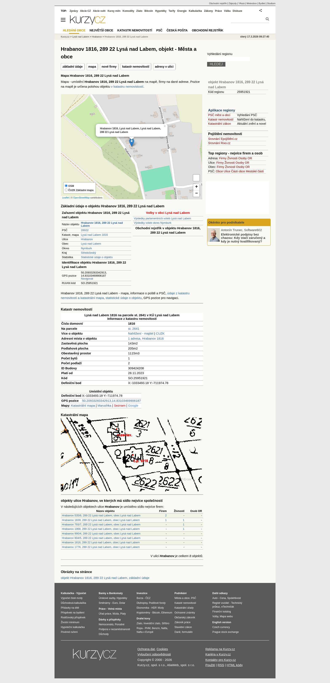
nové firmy (109, 66)
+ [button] (196, 187)
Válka (227, 10)
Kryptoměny (143, 612)
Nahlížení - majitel (140, 333)
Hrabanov (87, 239)
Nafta (164, 628)
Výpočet (81, 593)
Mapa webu (226, 616)
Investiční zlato (152, 623)
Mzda (116, 613)
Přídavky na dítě (70, 607)
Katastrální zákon (219, 123)
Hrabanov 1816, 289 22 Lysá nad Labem (126, 36)
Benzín (156, 628)
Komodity (128, 10)
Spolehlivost (234, 598)
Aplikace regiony (221, 110)
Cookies (162, 649)
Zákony (208, 10)
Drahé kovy (143, 618)
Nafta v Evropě (145, 632)
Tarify (172, 10)
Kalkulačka (195, 10)
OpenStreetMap (81, 197)
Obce (219, 171)
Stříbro (165, 623)
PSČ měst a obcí (219, 115)
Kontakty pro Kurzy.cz (220, 660)
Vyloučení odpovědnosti (154, 654)
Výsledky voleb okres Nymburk (152, 222)
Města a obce (182, 598)
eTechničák (227, 606)
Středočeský (88, 252)
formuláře (187, 632)
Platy (123, 613)
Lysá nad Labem (91, 243)
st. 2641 (133, 328)
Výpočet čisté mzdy (71, 598)
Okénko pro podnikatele (226, 222)
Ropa (140, 628)
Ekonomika (143, 607)
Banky (102, 593)
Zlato (139, 10)
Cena (223, 598)
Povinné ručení (69, 632)
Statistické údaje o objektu (97, 257)
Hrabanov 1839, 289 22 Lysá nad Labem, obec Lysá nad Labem (101, 520)
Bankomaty (116, 593)
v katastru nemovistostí (127, 86)
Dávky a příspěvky (110, 619)
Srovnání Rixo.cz (219, 143)
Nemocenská (106, 624)
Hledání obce (74, 30)
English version (221, 622)
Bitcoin (148, 10)
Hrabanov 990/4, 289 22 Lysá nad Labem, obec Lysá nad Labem (101, 533)
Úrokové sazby (107, 598)
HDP (153, 607)
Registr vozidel (220, 602)
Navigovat (87, 278)
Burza (140, 598)
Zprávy (74, 10)
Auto (215, 598)
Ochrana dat (146, 649)
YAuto (242, 3)
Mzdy (161, 607)
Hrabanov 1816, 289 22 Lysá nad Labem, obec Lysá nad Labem (101, 542)
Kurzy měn (114, 10)
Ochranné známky (184, 612)
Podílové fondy (157, 602)
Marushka (104, 405)
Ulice (227, 171)
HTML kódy (235, 665)
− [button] (196, 193)
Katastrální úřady (184, 607)
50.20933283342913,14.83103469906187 (111, 400)
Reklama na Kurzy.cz (220, 649)
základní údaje (73, 66)
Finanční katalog (221, 611)
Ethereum (166, 612)
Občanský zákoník (184, 617)
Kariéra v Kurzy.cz (218, 654)
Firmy (222, 158)
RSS (221, 665)
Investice (142, 593)
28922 (85, 230)
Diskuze (237, 10)
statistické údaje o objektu (124, 298)
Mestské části (255, 171)
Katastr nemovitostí (220, 119)
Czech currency (221, 627)
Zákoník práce (182, 622)
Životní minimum (70, 622)
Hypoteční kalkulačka (73, 627)
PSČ (159, 30)
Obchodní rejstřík (218, 3)
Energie (182, 10)
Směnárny (104, 602)
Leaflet (65, 197)
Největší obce (101, 30)
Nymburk (86, 248)
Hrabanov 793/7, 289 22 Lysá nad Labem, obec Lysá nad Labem (101, 524)
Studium (271, 3)
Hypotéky (160, 10)
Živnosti (232, 158)
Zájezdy (233, 3)
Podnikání (180, 593)
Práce (218, 10)
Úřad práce (105, 613)
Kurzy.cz (65, 36)
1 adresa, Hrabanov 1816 (146, 338)
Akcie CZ (85, 10)
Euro (115, 602)
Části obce (238, 171)
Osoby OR (245, 158)
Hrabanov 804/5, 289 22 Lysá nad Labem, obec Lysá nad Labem (101, 538)
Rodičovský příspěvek (73, 617)
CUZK (160, 333)
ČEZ (147, 598)
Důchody (104, 634)
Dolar (122, 602)
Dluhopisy (142, 602)
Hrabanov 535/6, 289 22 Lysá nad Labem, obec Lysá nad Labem (101, 515)
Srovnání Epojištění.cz (222, 139)
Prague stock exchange (225, 632)
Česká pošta (177, 30)
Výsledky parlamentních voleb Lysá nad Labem (162, 218)
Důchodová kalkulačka (73, 602)
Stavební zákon (183, 627)
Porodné (119, 624)
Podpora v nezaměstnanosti (114, 629)
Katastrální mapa (83, 405)
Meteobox (252, 3)
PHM (147, 628)
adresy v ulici (164, 66)
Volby (215, 616)
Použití (210, 665)
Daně (177, 632)
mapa (92, 66)
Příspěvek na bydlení (72, 612)
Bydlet (262, 3)
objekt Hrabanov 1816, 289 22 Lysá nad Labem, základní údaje (105, 578)
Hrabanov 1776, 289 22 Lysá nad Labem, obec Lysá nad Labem (101, 547)
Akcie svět (99, 10)
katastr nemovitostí (135, 66)
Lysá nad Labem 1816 (94, 234)
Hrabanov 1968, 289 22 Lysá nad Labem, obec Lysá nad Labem (101, 528)
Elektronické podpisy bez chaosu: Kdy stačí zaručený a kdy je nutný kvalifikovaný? (243, 237)
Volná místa (115, 608)
